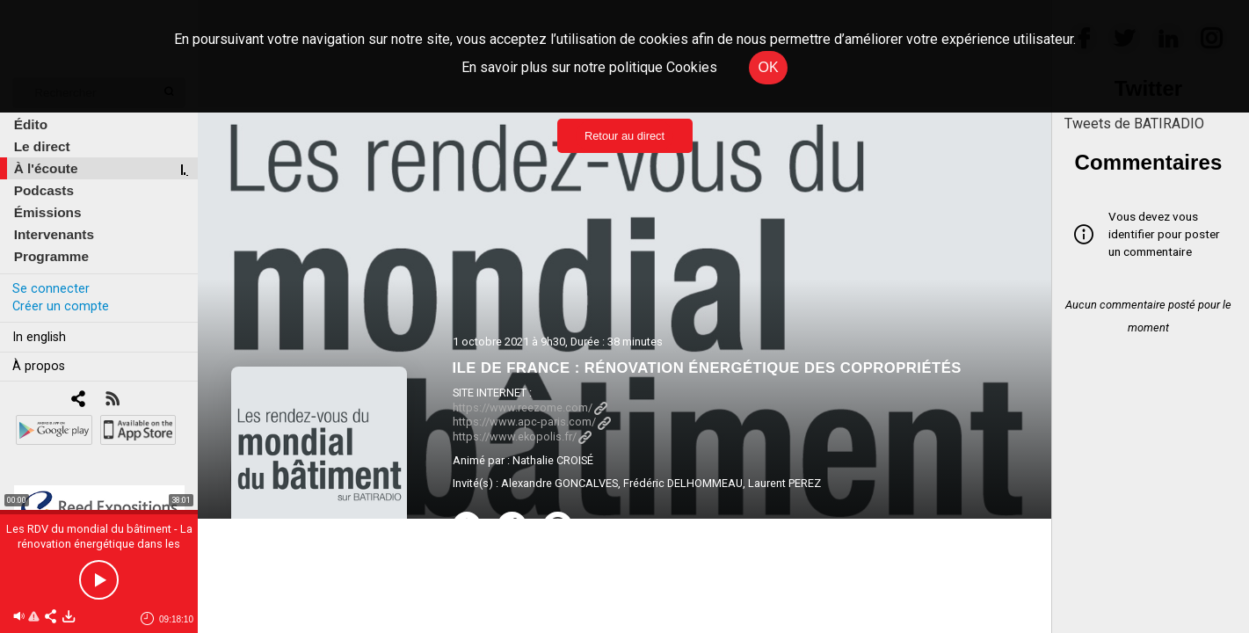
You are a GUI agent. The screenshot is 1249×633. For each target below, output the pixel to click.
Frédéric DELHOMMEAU (683, 483)
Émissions (48, 212)
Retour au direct (624, 135)
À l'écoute (46, 168)
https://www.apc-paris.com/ (532, 421)
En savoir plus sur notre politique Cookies (589, 67)
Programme (51, 256)
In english (39, 337)
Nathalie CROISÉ (552, 460)
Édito (30, 124)
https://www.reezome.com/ (530, 407)
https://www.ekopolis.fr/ (522, 436)
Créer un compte (60, 306)
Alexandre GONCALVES (559, 483)
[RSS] (112, 400)
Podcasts (44, 190)
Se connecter (51, 288)
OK (768, 67)
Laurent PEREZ (784, 483)
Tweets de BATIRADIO (1134, 123)
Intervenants (54, 234)
